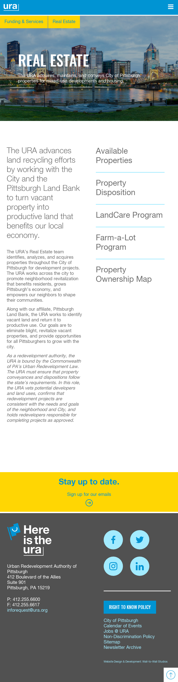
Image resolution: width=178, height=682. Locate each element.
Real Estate (64, 21)
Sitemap (112, 642)
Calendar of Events (123, 626)
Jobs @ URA (116, 631)
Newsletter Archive (122, 647)
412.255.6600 (26, 599)
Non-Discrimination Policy (129, 637)
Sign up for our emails (89, 499)
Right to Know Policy (130, 607)
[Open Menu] (171, 6)
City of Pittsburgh (121, 620)
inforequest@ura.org (27, 610)
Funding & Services (23, 21)
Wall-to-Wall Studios (154, 661)
